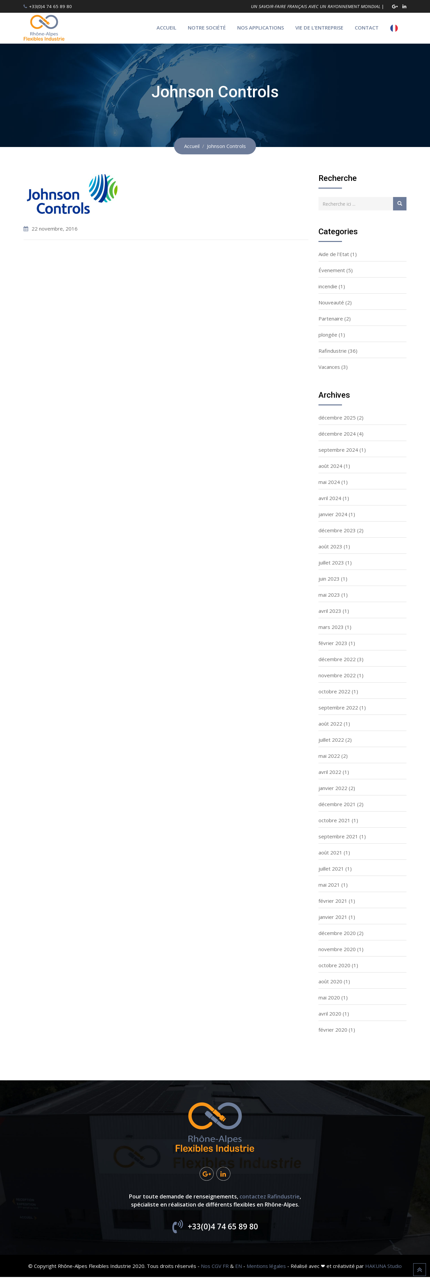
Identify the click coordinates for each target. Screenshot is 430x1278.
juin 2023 (329, 578)
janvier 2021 (332, 917)
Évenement (331, 270)
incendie (327, 286)
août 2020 (330, 981)
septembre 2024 (338, 449)
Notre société (207, 27)
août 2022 (330, 723)
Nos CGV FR (215, 1267)
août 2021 (330, 852)
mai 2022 (329, 755)
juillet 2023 (331, 562)
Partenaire (330, 318)
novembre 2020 (337, 949)
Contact (367, 27)
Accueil (166, 27)
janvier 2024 (332, 514)
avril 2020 (329, 1013)
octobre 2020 (334, 965)
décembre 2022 (337, 659)
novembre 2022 (337, 675)
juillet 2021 (331, 868)
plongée (327, 334)
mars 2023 (331, 627)
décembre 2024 (337, 433)
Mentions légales (266, 1267)
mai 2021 (329, 884)
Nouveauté (331, 302)
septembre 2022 (338, 707)
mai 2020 (329, 997)
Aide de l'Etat (333, 254)
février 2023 (332, 643)
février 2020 (332, 1029)
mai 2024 (329, 482)
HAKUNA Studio (383, 1267)
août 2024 (330, 465)
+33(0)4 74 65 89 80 (50, 6)
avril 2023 (329, 610)
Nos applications (260, 27)
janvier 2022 (332, 788)
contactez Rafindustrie (270, 1197)
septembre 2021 (338, 836)
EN (238, 1267)
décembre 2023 (337, 530)
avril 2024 (329, 498)
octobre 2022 (334, 691)
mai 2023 (329, 594)
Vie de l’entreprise (319, 27)
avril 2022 (329, 772)
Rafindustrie (332, 350)
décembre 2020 (337, 933)
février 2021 (332, 900)
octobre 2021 (334, 820)
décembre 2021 (337, 804)
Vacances (329, 366)
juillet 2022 (331, 739)
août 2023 (330, 546)
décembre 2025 (337, 417)
